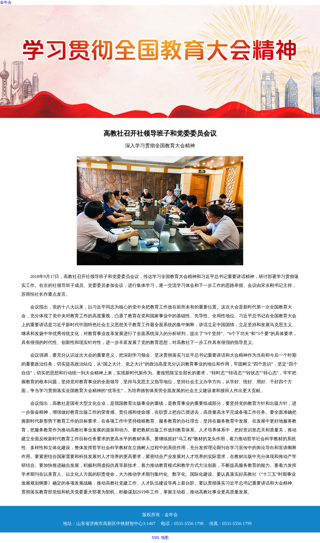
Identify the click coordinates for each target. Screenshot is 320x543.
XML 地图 (160, 538)
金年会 (6, 2)
